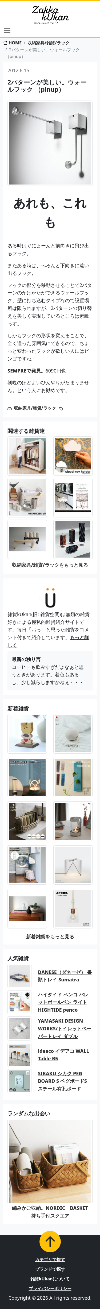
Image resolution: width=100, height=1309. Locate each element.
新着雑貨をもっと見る (50, 936)
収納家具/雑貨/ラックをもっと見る (50, 565)
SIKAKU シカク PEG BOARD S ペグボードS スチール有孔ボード (62, 1081)
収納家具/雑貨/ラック (48, 43)
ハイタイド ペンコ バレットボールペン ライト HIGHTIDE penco (63, 1002)
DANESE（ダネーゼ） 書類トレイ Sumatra (64, 976)
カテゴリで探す (50, 1259)
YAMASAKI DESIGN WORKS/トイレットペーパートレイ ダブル (64, 1028)
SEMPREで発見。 (26, 370)
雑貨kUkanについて (50, 1279)
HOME (12, 43)
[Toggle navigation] (7, 30)
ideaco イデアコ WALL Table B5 (63, 1055)
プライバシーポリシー (50, 1288)
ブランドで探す (50, 1269)
